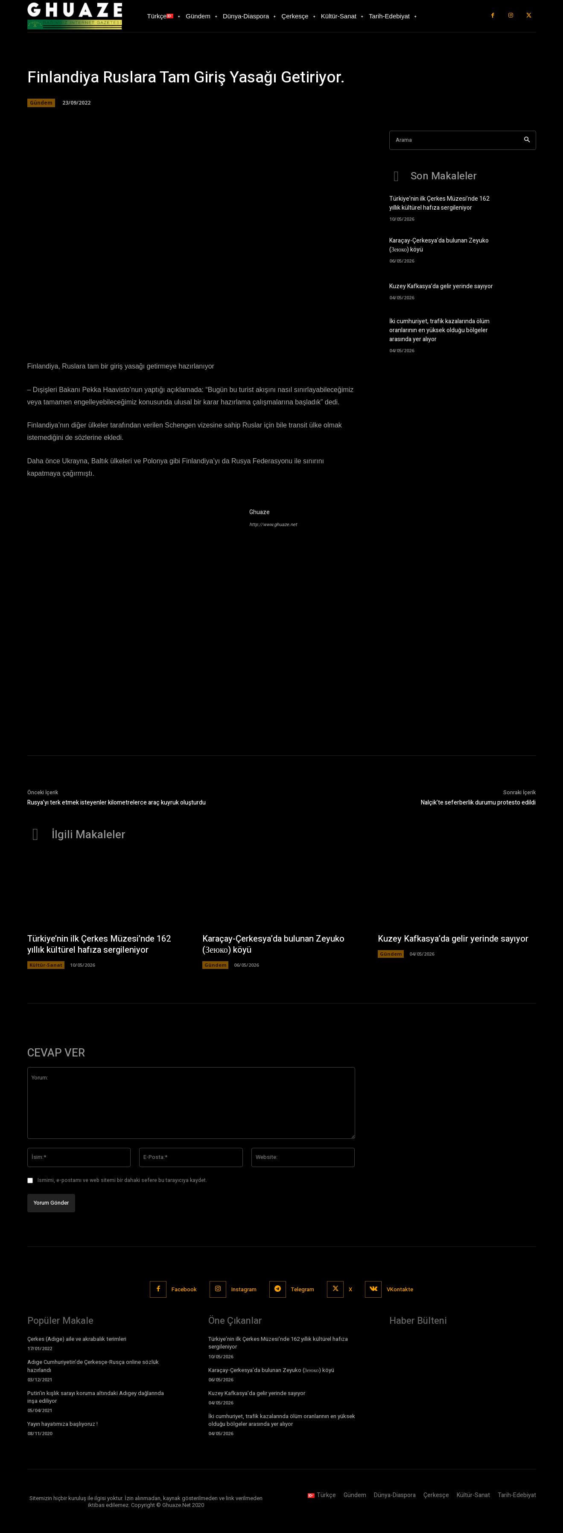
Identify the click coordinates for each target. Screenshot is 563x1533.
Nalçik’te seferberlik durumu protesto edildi (478, 802)
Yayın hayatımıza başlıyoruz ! (62, 1424)
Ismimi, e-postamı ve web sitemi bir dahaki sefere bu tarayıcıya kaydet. (122, 1180)
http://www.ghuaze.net (273, 524)
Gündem (41, 103)
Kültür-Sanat (45, 965)
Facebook (184, 1289)
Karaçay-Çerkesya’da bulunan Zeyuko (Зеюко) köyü (273, 944)
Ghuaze (259, 512)
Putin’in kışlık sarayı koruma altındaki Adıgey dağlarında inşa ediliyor (95, 1397)
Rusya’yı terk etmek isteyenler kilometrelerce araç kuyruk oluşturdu (116, 802)
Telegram (302, 1289)
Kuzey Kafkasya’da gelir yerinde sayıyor (441, 286)
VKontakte (400, 1289)
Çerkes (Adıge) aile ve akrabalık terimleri (76, 1339)
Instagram (244, 1289)
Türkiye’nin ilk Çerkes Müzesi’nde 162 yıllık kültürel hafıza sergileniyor (439, 203)
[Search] (527, 140)
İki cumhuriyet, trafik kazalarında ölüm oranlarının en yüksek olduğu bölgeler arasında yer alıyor (439, 330)
